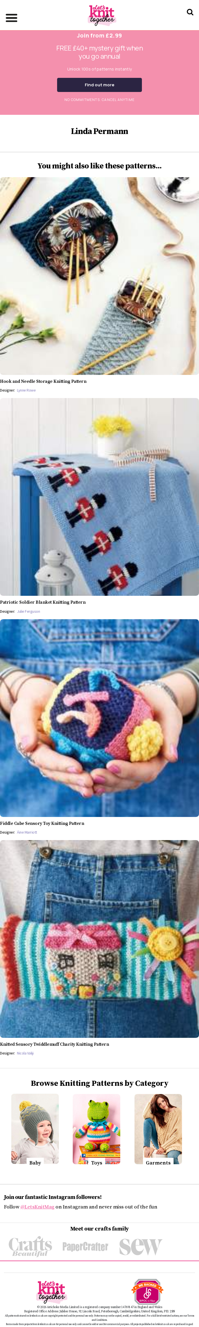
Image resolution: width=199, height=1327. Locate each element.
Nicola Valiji (25, 1053)
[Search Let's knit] (190, 19)
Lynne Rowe (26, 390)
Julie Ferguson (28, 611)
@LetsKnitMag (37, 1207)
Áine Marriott (27, 832)
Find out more (99, 85)
